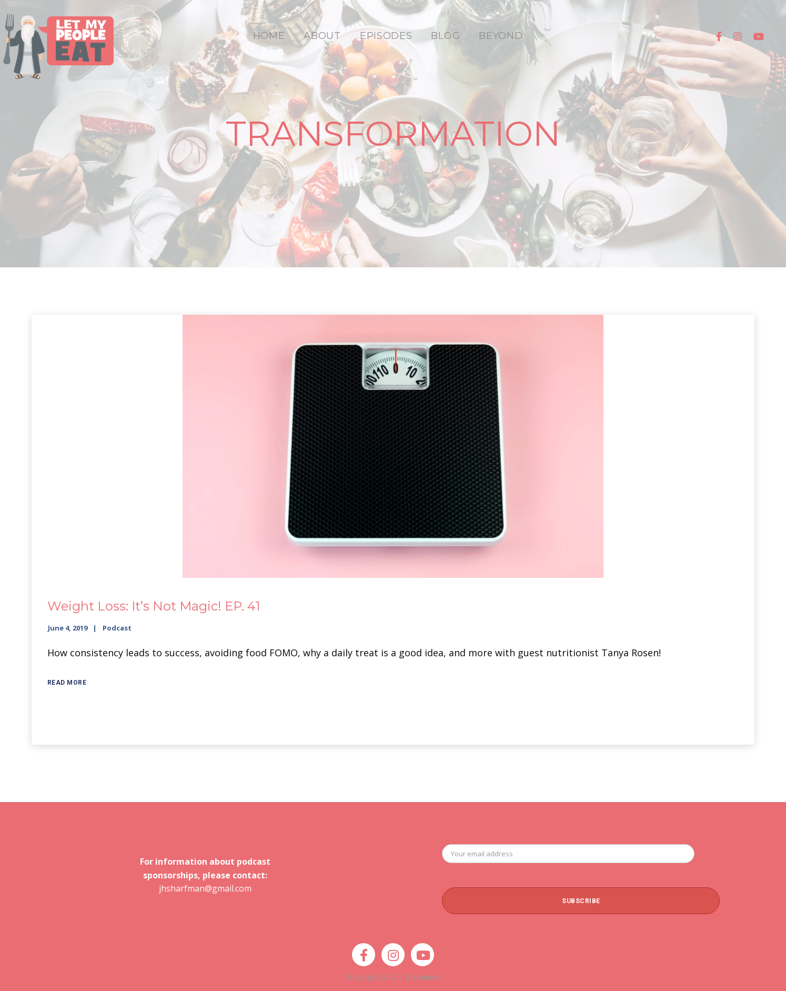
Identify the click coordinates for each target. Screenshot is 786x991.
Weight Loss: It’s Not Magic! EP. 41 (153, 606)
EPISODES (386, 36)
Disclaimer (423, 977)
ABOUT (322, 36)
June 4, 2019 (67, 628)
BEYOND (500, 36)
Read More (67, 682)
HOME (269, 36)
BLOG (445, 36)
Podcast (117, 628)
